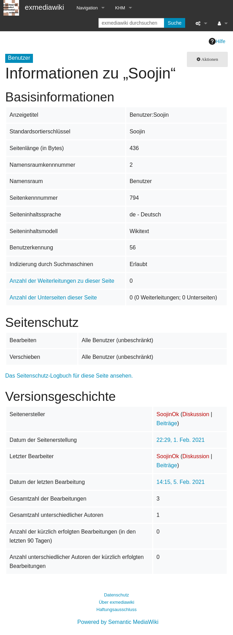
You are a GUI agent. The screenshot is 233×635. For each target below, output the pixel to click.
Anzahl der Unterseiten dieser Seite (53, 297)
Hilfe (217, 41)
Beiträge (166, 423)
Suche (175, 23)
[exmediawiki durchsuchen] (131, 23)
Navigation (87, 7)
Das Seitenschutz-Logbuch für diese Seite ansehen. (69, 376)
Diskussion (195, 414)
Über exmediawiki (116, 602)
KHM (120, 7)
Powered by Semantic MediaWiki (117, 622)
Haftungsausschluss (116, 609)
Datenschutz (116, 594)
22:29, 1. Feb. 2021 (180, 440)
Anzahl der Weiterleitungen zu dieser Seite (62, 281)
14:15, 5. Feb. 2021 (180, 482)
